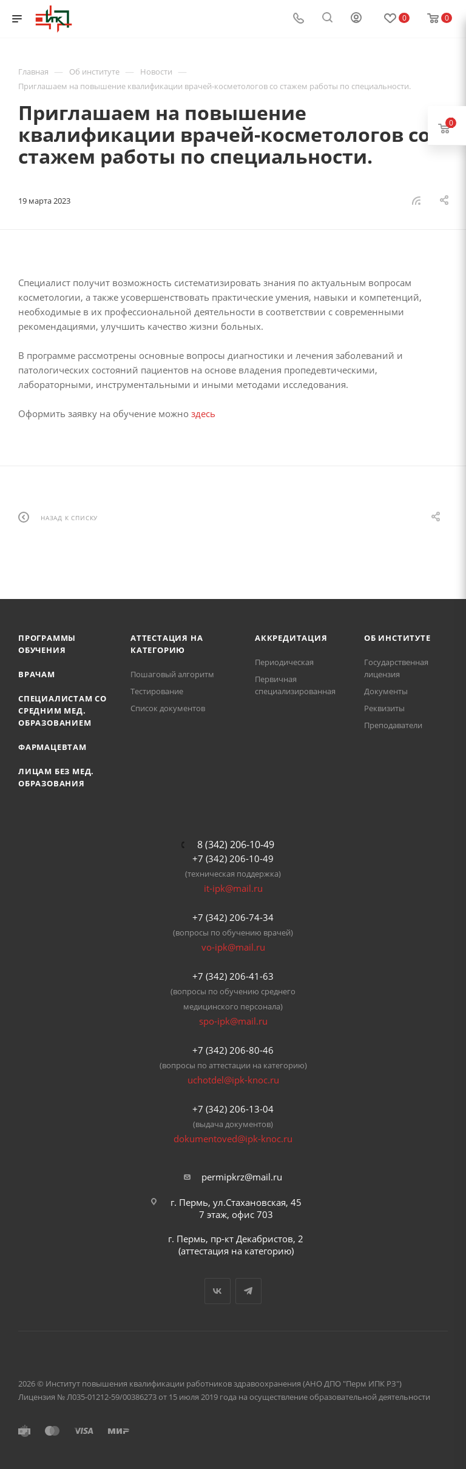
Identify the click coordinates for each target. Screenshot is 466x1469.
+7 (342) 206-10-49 (233, 858)
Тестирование (156, 691)
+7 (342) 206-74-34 (233, 917)
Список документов (167, 708)
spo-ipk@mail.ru (233, 1021)
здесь (203, 413)
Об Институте (397, 637)
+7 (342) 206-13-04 (233, 1109)
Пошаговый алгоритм (172, 674)
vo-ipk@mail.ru (233, 947)
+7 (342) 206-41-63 (233, 976)
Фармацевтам (52, 746)
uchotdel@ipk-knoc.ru (233, 1080)
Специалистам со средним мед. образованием (62, 710)
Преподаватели (393, 725)
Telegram (248, 1291)
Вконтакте (217, 1291)
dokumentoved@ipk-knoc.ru (233, 1139)
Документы (386, 691)
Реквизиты (384, 708)
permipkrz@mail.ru (241, 1177)
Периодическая (284, 662)
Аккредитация (291, 637)
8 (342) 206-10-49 (235, 844)
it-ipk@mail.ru (233, 888)
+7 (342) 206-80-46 (233, 1050)
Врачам (36, 674)
